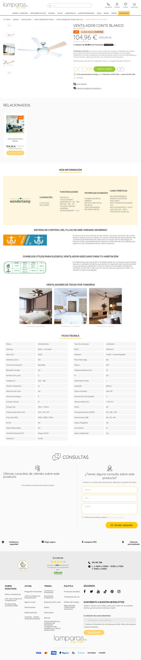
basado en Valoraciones (58, 565)
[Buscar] (69, 5)
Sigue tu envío (30, 602)
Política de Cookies (71, 602)
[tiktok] (105, 591)
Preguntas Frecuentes (33, 591)
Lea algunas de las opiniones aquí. (58, 568)
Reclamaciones (31, 612)
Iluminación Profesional (48, 597)
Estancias (51, 13)
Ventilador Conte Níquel (15, 140)
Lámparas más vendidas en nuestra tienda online (52, 628)
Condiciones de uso (71, 597)
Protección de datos (72, 591)
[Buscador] (49, 5)
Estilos (59, 13)
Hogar (99, 13)
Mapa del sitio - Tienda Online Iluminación (70, 607)
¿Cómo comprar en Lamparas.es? (32, 597)
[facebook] (84, 591)
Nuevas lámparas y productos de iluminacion (52, 623)
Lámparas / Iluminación (20, 13)
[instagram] (119, 591)
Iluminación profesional (86, 13)
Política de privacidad (116, 517)
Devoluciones (30, 607)
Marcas (106, 13)
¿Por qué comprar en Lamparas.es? (13, 599)
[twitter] (91, 591)
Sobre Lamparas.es (13, 594)
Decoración (48, 612)
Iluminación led (70, 13)
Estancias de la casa (52, 602)
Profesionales (124, 13)
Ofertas (114, 13)
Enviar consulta (121, 525)
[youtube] (98, 591)
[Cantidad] (82, 69)
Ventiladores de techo (38, 13)
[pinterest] (112, 591)
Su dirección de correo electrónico (97, 616)
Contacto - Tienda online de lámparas (32, 618)
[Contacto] (108, 5)
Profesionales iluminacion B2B (11, 605)
